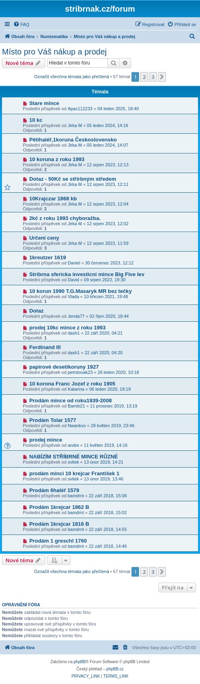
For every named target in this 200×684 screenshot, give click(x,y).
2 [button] (144, 77)
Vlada (73, 296)
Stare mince (44, 103)
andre (73, 445)
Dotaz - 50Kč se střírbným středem (72, 179)
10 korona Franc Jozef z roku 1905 (72, 384)
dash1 (74, 333)
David (73, 279)
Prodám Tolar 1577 (52, 420)
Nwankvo (77, 425)
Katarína (76, 389)
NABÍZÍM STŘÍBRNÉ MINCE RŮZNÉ (73, 457)
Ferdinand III (45, 347)
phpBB (80, 662)
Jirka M (75, 125)
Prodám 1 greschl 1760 (58, 541)
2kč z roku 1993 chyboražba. (65, 218)
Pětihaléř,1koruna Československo (73, 140)
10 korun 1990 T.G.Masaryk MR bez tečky (80, 291)
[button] (162, 77)
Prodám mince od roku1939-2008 (70, 400)
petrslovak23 (80, 372)
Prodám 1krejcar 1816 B (59, 524)
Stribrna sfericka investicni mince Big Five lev (86, 274)
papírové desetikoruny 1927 (64, 367)
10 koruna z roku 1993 (57, 159)
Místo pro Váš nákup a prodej (54, 51)
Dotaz (36, 311)
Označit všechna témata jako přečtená (71, 76)
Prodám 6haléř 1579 (54, 490)
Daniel (74, 262)
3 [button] (153, 77)
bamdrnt (76, 495)
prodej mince (45, 440)
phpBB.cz (114, 669)
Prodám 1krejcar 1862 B (59, 507)
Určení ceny (44, 238)
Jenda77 (76, 316)
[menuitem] (21, 24)
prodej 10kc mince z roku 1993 (67, 328)
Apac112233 (80, 108)
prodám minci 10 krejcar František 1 (74, 473)
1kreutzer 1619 (47, 257)
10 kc (35, 120)
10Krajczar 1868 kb (53, 199)
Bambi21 (76, 406)
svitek (73, 462)
